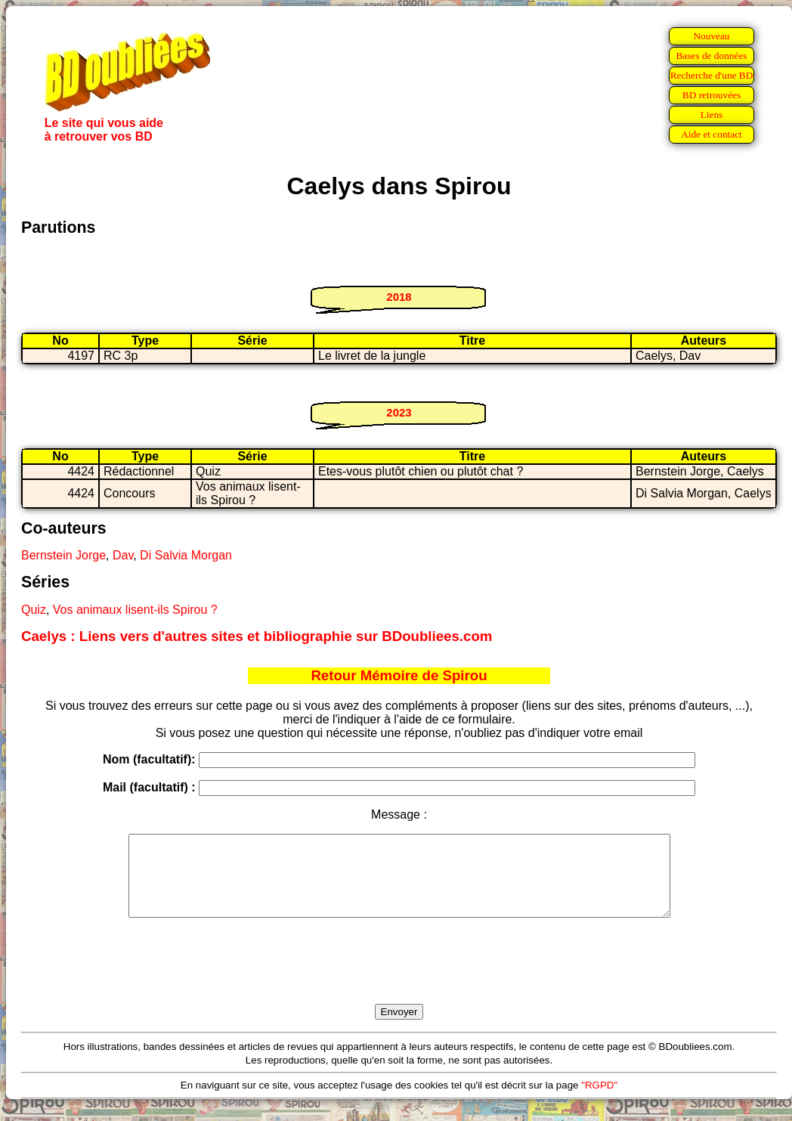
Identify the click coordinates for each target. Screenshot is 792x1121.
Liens (712, 114)
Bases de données (711, 55)
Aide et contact (711, 134)
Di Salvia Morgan (186, 555)
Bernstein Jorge (63, 555)
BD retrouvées (711, 95)
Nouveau (711, 36)
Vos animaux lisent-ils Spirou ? (135, 609)
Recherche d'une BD (711, 75)
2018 (398, 296)
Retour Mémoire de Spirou (399, 675)
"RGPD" (599, 1101)
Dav (123, 555)
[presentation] (399, 978)
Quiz (33, 609)
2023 (398, 412)
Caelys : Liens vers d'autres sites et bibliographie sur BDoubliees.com (256, 636)
